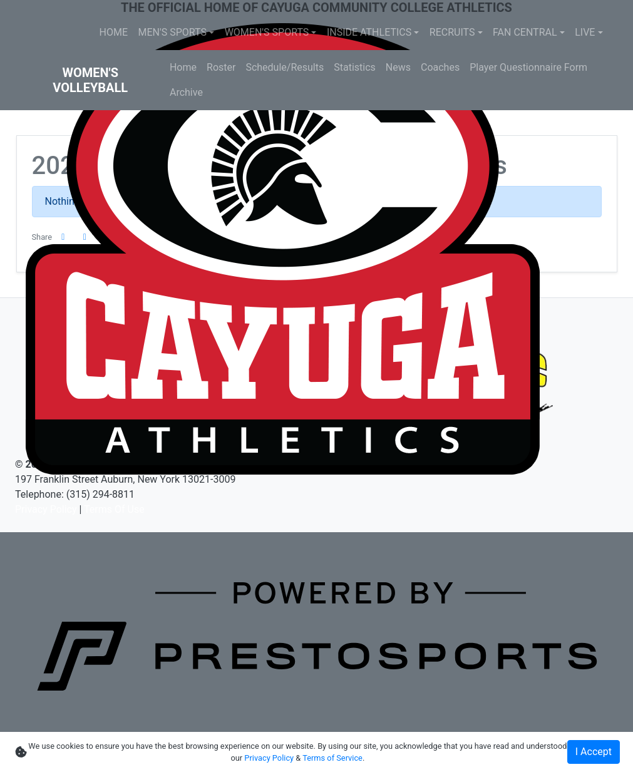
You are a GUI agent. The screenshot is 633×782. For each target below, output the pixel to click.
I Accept (593, 752)
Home (183, 67)
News (398, 67)
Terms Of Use (114, 509)
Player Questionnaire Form (528, 67)
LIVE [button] (585, 32)
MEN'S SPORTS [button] (172, 32)
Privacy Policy (46, 509)
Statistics (355, 67)
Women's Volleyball (90, 80)
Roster (221, 67)
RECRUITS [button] (452, 32)
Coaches (440, 67)
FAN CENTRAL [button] (525, 32)
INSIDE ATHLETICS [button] (369, 32)
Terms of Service (332, 758)
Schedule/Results (284, 67)
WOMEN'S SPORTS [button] (267, 32)
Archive (186, 92)
